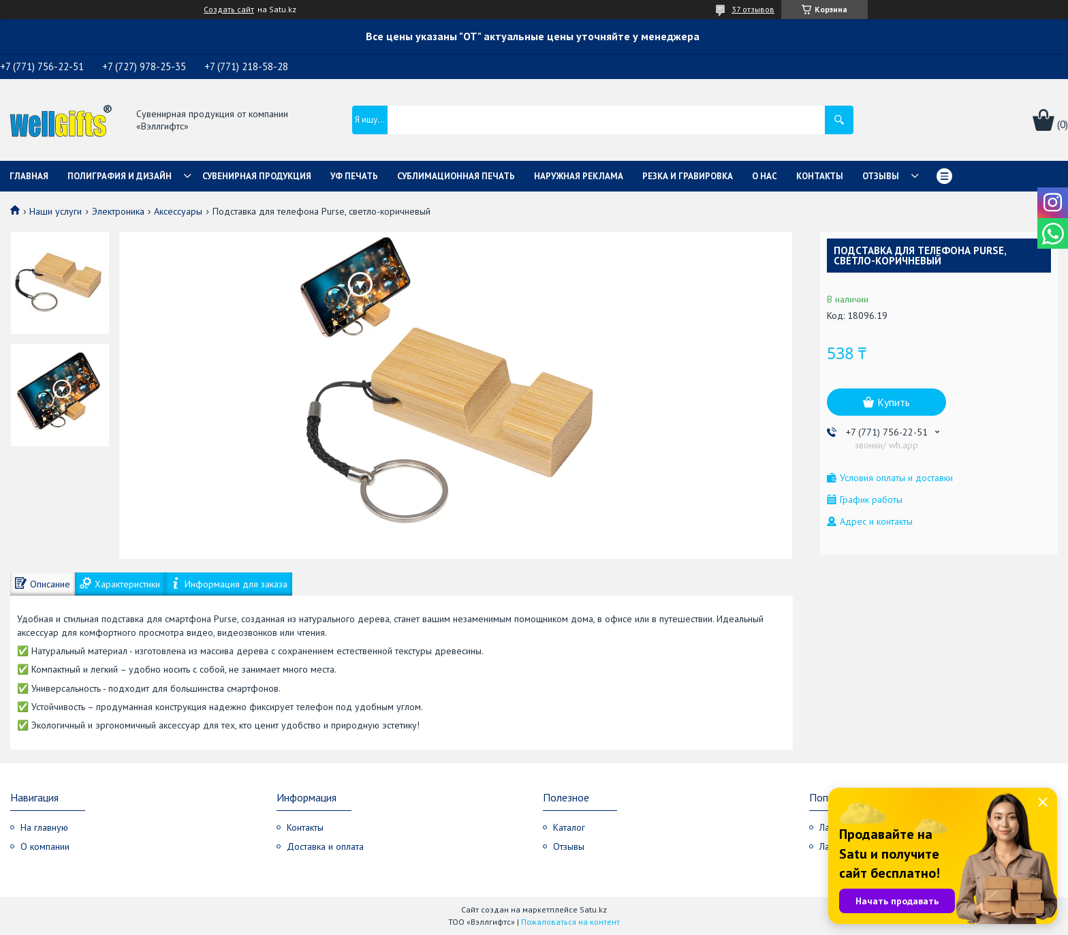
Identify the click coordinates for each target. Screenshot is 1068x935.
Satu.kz (593, 909)
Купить (893, 402)
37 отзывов (753, 9)
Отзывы (880, 176)
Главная (29, 176)
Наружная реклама (578, 176)
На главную (44, 827)
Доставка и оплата (325, 846)
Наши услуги (55, 211)
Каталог (569, 827)
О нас (764, 176)
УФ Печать (354, 176)
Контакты (819, 176)
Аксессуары (178, 211)
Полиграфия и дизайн (119, 176)
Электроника (118, 211)
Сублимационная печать (456, 176)
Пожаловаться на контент (570, 922)
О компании (44, 846)
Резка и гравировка (687, 176)
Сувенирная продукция (256, 176)
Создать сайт (229, 9)
